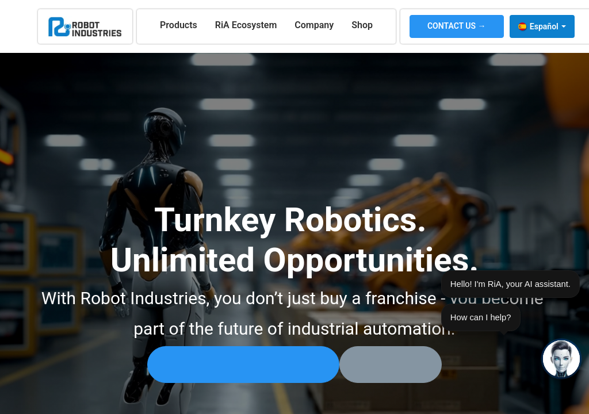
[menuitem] (178, 25)
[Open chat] (561, 358)
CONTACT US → (456, 25)
